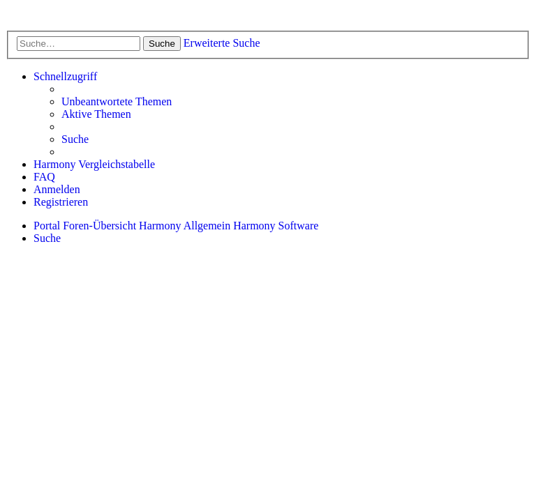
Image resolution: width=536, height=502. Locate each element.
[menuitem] (116, 102)
